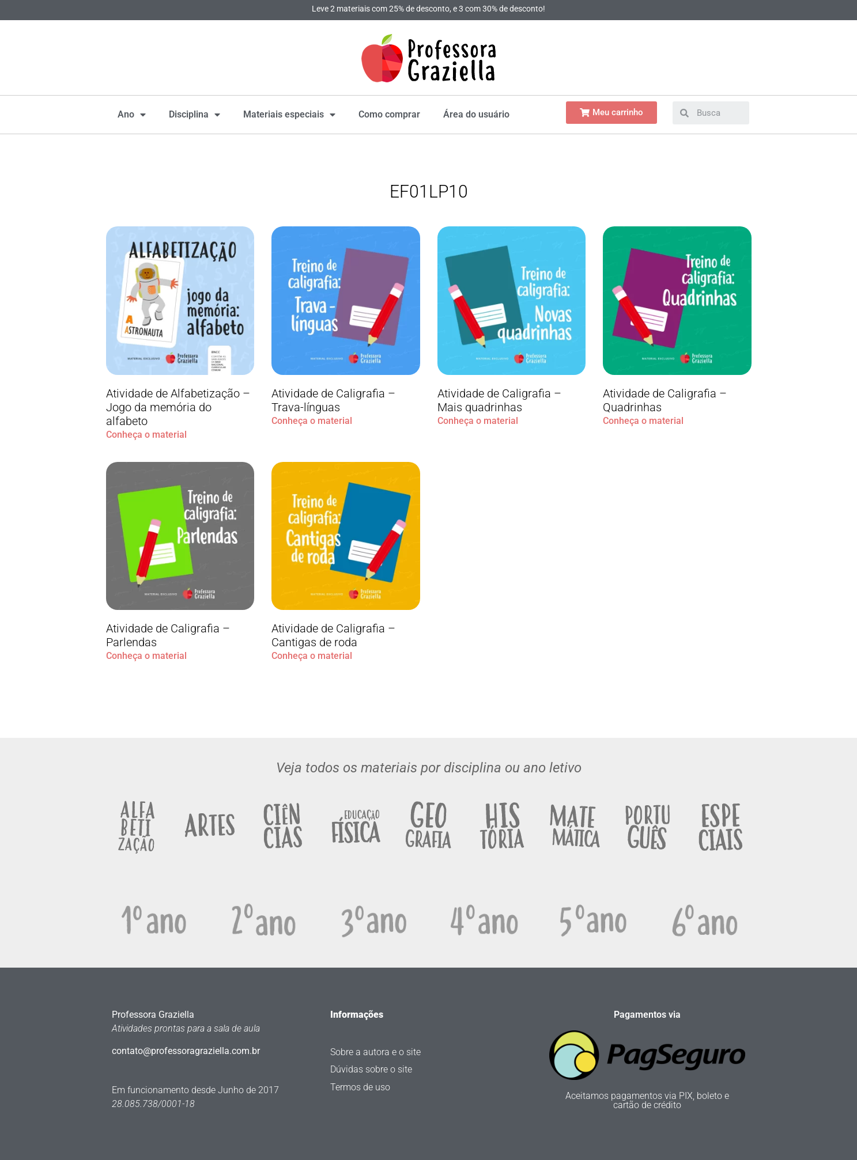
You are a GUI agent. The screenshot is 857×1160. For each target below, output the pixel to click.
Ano (132, 114)
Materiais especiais (289, 114)
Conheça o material (146, 434)
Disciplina (194, 114)
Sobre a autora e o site (375, 1052)
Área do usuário (476, 114)
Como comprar (389, 114)
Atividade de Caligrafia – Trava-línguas (333, 400)
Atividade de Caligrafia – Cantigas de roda (333, 635)
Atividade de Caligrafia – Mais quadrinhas (499, 400)
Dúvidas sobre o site (371, 1069)
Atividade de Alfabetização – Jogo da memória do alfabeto (178, 407)
